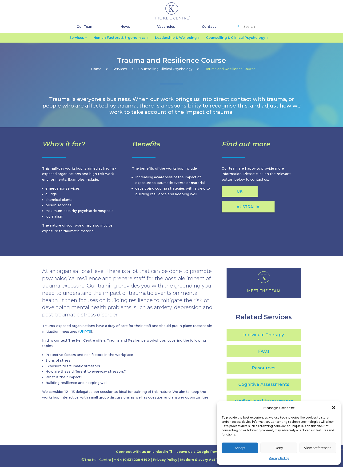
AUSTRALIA (248, 207)
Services (76, 38)
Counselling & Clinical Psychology (235, 38)
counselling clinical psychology (165, 69)
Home (96, 69)
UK (240, 191)
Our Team (84, 26)
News (125, 26)
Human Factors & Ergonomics (119, 38)
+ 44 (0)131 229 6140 (132, 460)
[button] (333, 407)
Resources (263, 368)
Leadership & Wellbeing (176, 38)
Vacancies (166, 26)
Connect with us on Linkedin (144, 452)
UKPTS (85, 331)
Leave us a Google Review (201, 452)
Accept (240, 448)
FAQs (263, 351)
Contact (209, 26)
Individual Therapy (263, 334)
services (120, 69)
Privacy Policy (279, 458)
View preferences (317, 448)
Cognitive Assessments (263, 384)
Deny (279, 448)
